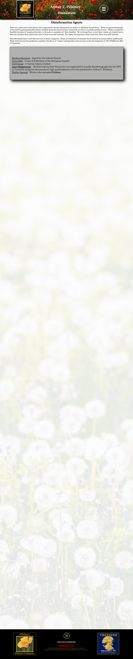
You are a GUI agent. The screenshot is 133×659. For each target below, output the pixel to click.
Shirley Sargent (20, 72)
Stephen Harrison (21, 58)
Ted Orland (17, 64)
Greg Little (17, 61)
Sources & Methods (66, 641)
